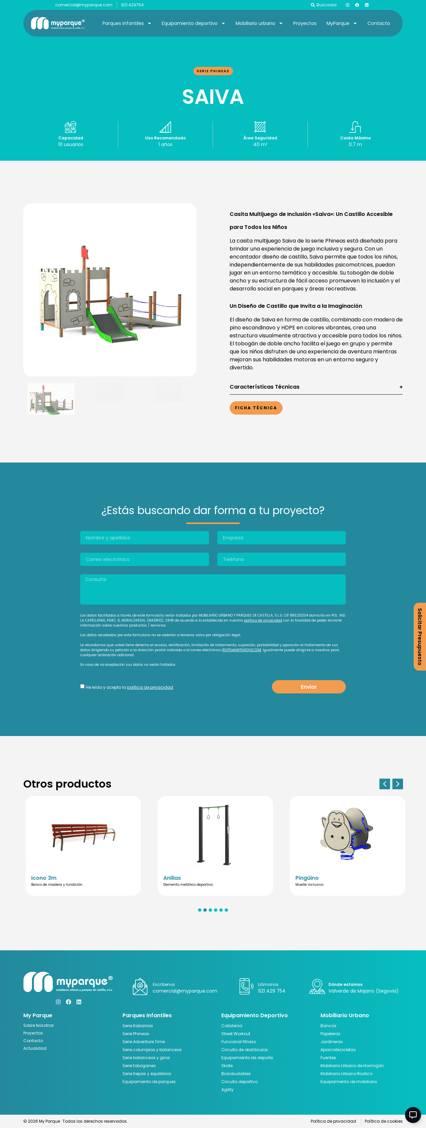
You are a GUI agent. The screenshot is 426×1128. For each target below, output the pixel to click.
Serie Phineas (213, 71)
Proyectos (305, 23)
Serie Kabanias (137, 1026)
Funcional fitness (238, 1041)
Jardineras (331, 1041)
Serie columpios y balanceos (152, 1049)
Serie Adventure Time (143, 1041)
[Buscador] (313, 5)
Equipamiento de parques (149, 1081)
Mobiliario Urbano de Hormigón (352, 1065)
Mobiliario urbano (259, 23)
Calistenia (231, 1026)
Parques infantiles (127, 23)
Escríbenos (164, 984)
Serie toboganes (139, 1065)
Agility (227, 1089)
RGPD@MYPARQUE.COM (241, 650)
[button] (384, 784)
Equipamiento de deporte (247, 1057)
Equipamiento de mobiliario (348, 1081)
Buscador (327, 5)
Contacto (378, 23)
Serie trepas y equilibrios (146, 1073)
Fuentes (328, 1057)
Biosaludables (236, 1073)
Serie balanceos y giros (146, 1057)
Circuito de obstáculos (244, 1049)
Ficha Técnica (256, 408)
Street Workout (235, 1033)
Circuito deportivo (239, 1081)
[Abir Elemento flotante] (413, 1115)
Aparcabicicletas (338, 1049)
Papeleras (330, 1033)
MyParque (341, 23)
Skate (227, 1065)
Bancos (328, 1026)
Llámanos (268, 984)
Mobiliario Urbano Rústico (346, 1073)
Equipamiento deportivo (194, 23)
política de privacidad (263, 620)
